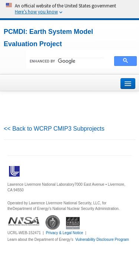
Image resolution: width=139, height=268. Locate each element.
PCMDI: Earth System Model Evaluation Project (48, 38)
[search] (67, 61)
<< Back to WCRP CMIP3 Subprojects (54, 128)
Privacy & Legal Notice (64, 233)
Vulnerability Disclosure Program (102, 239)
